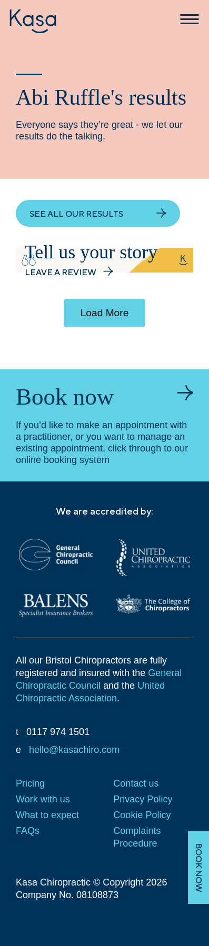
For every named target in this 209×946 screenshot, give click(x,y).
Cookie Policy (142, 815)
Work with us (43, 799)
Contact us (135, 783)
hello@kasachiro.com (74, 749)
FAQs (27, 831)
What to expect (47, 815)
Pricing (30, 783)
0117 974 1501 (57, 732)
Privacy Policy (142, 799)
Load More (105, 312)
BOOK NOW (199, 867)
